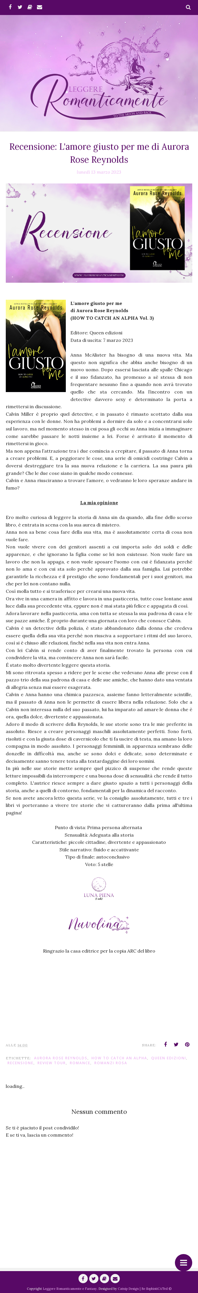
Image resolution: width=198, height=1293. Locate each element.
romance (80, 1062)
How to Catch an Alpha (119, 1058)
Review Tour (52, 1062)
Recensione (20, 1062)
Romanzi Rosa (110, 1062)
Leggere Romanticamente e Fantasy (70, 1289)
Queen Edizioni (168, 1058)
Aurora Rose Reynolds (60, 1058)
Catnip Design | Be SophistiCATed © (144, 1289)
